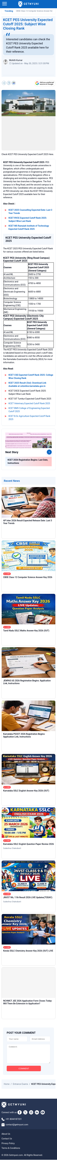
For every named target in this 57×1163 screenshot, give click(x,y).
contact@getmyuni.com (17, 1128)
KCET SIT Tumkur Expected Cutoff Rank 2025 (30, 398)
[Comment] (28, 1055)
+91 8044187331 (14, 1122)
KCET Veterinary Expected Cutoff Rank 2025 (29, 403)
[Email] (40, 1039)
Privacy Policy (8, 1146)
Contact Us (7, 1142)
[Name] (17, 1039)
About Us (6, 1137)
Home (7, 1087)
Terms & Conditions (11, 1151)
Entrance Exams (20, 1087)
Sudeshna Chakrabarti (12, 848)
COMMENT (24, 1072)
